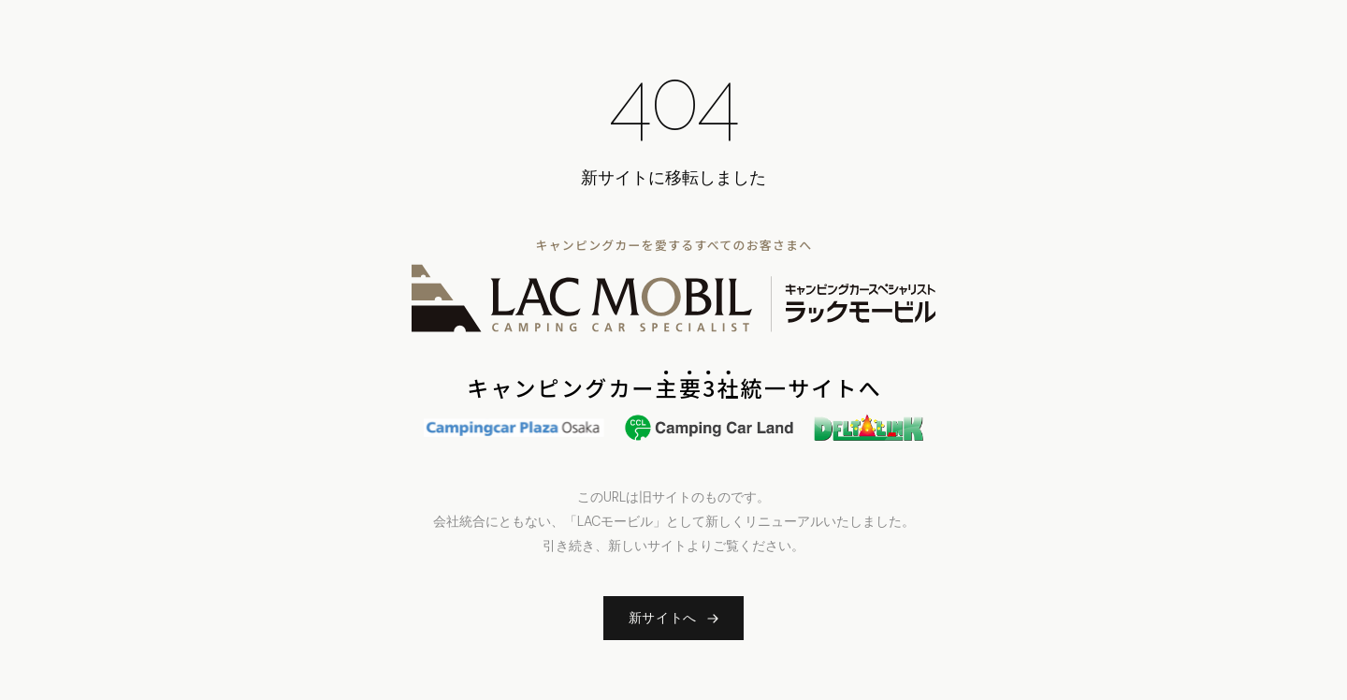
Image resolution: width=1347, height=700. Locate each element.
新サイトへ (674, 618)
